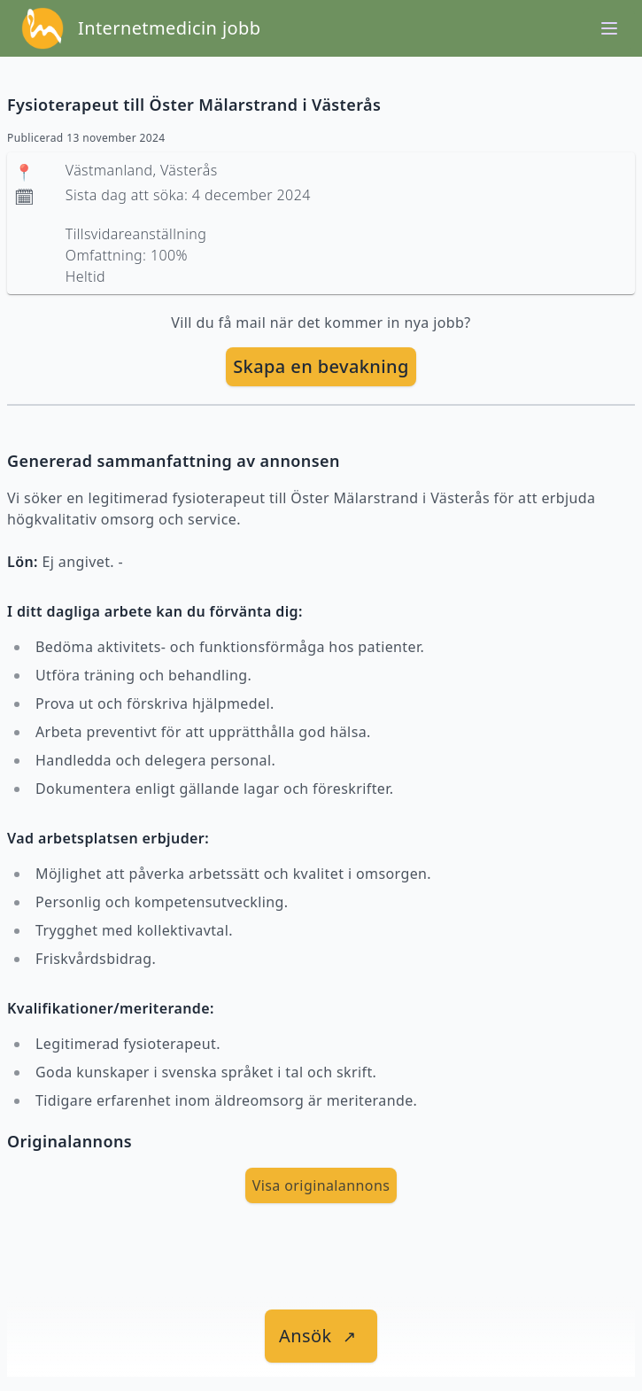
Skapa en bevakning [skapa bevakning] (321, 366)
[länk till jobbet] (321, 1336)
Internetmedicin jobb (169, 28)
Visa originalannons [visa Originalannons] (321, 1185)
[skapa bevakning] (321, 366)
